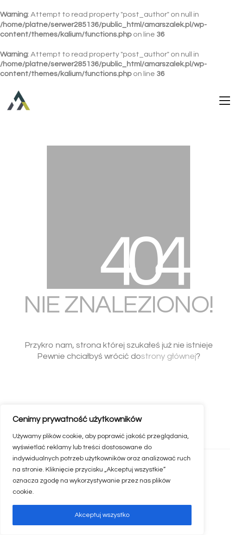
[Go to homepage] (18, 100)
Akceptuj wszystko (102, 515)
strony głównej (168, 356)
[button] (224, 100)
